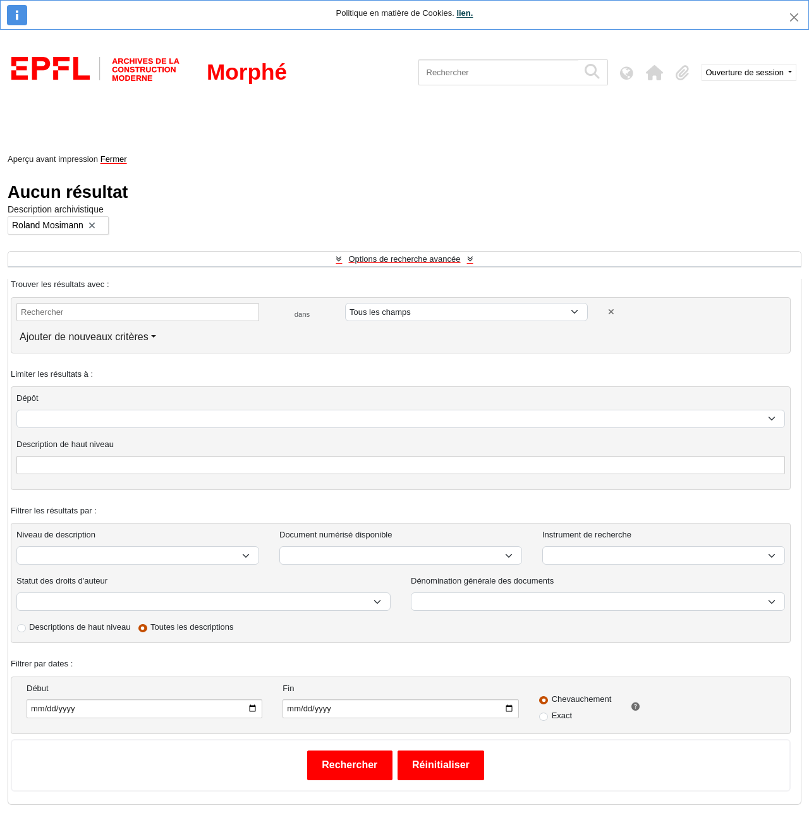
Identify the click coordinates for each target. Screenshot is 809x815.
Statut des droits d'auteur (61, 580)
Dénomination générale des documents (482, 580)
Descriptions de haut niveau (79, 627)
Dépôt (27, 398)
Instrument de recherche (586, 534)
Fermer (113, 159)
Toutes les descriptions (192, 627)
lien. (464, 13)
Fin (288, 688)
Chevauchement (582, 699)
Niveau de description (55, 534)
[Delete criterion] (611, 312)
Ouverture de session (746, 72)
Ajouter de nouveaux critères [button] (84, 336)
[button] (655, 72)
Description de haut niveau (65, 444)
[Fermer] (794, 17)
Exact (562, 715)
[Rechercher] (498, 72)
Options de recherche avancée (404, 259)
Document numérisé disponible (335, 534)
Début (38, 688)
